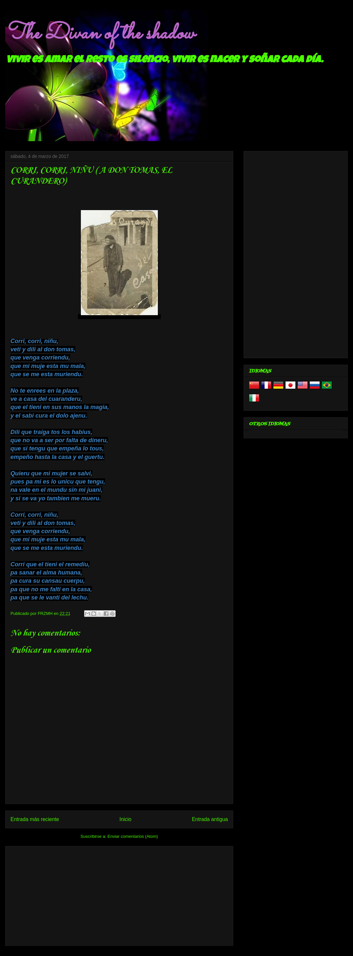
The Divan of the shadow (99, 34)
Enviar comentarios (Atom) (132, 836)
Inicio (125, 819)
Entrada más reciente (34, 819)
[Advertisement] (119, 895)
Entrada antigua (210, 819)
